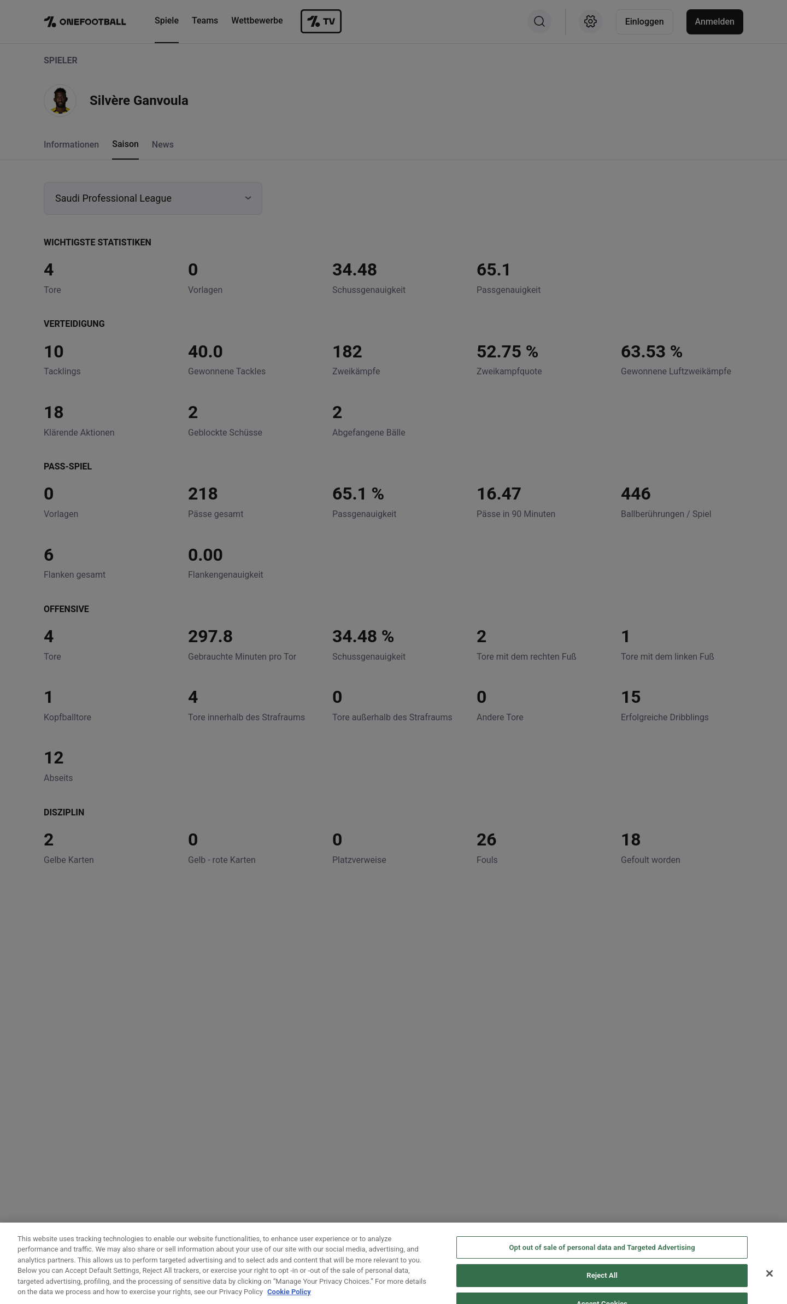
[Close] (769, 1291)
